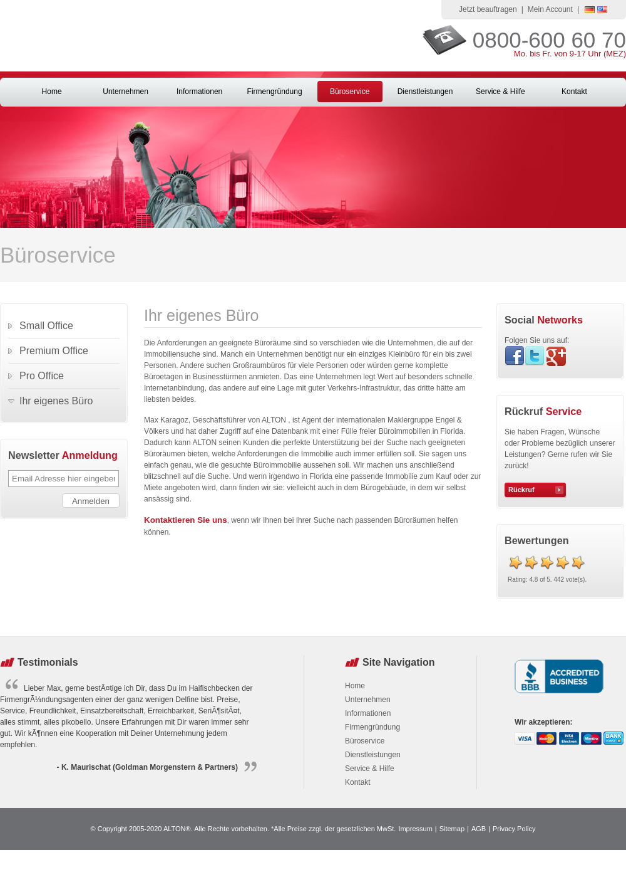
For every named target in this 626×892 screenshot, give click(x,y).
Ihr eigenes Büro (56, 401)
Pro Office (41, 375)
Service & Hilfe (500, 91)
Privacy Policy (514, 828)
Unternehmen (125, 91)
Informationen (199, 91)
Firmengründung (274, 91)
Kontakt (574, 91)
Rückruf (521, 489)
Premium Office (53, 350)
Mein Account (550, 9)
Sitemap (451, 828)
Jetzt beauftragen (488, 9)
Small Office (46, 325)
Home (52, 91)
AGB (478, 828)
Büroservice (349, 91)
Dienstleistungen (425, 91)
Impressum (415, 828)
